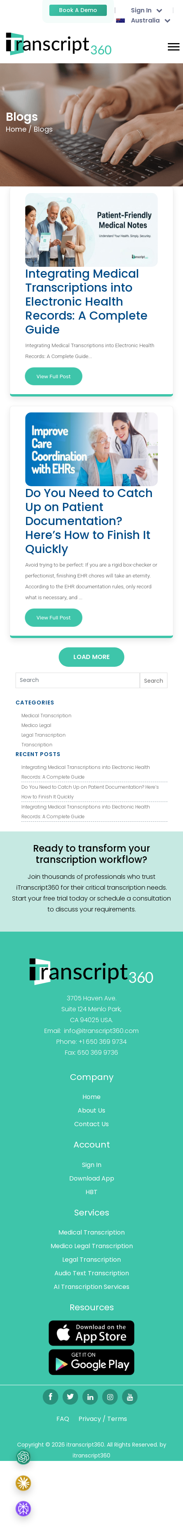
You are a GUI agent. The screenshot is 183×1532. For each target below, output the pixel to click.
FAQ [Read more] (62, 1418)
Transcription (36, 744)
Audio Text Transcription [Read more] (91, 1273)
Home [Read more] (91, 1096)
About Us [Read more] (91, 1110)
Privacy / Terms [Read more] (102, 1418)
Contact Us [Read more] (91, 1124)
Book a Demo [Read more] (78, 10)
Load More (91, 656)
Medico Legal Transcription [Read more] (92, 1246)
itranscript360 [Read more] (91, 1455)
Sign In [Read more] (91, 1164)
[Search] (78, 680)
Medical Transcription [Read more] (91, 1232)
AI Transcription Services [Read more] (91, 1286)
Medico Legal (36, 725)
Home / (19, 129)
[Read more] (91, 971)
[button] (173, 45)
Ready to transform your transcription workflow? (91, 854)
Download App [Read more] (91, 1178)
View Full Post (54, 376)
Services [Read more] (91, 1213)
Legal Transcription (43, 735)
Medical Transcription (46, 715)
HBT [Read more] (91, 1192)
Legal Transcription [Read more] (91, 1259)
